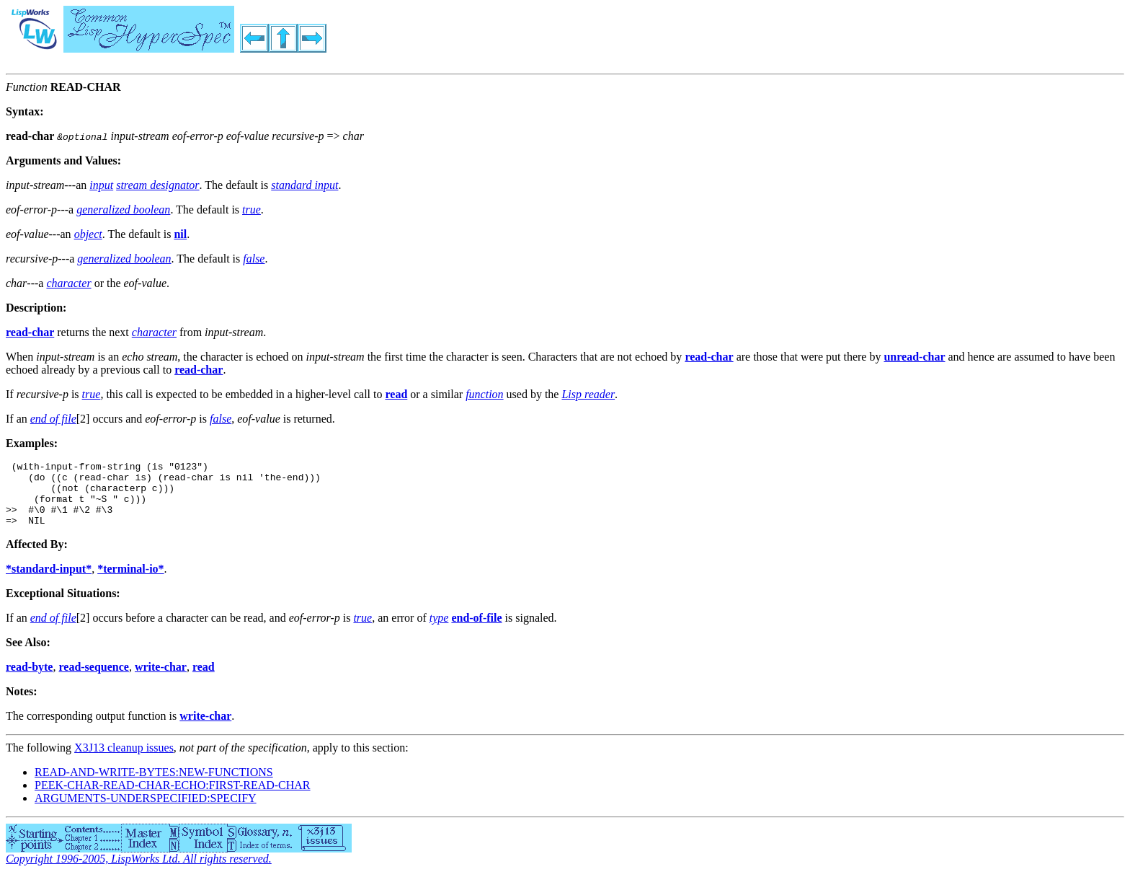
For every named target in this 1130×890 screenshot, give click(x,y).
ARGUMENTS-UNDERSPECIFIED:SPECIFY (146, 811)
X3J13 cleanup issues (124, 760)
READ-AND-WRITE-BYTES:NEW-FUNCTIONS (154, 785)
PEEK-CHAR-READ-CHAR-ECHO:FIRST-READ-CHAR (173, 798)
